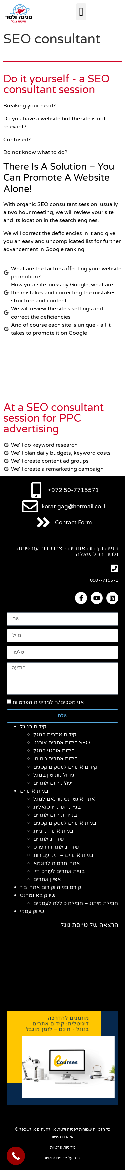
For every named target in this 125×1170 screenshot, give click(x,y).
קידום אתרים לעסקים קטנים (65, 766)
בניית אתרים (34, 791)
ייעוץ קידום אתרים (53, 783)
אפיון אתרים (47, 879)
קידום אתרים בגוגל (54, 734)
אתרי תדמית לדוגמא (56, 863)
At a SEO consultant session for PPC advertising (53, 418)
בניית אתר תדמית (53, 831)
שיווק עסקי (32, 911)
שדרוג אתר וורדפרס (56, 847)
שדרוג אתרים (48, 839)
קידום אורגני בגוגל (54, 750)
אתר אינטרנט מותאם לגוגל (64, 799)
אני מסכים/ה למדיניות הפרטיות (48, 702)
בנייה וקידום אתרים (55, 815)
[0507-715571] (114, 568)
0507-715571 (104, 580)
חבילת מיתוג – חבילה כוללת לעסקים (75, 903)
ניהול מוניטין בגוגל (53, 775)
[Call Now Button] (16, 1156)
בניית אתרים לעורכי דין (59, 871)
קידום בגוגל (33, 726)
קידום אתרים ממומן (55, 758)
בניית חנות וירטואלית (57, 807)
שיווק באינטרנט (37, 895)
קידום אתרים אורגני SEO (61, 742)
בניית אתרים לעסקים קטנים (64, 823)
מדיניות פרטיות (62, 1147)
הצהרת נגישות (62, 1136)
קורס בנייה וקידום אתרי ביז (50, 887)
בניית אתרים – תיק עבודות (63, 855)
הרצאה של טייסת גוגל (89, 925)
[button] (81, 11)
